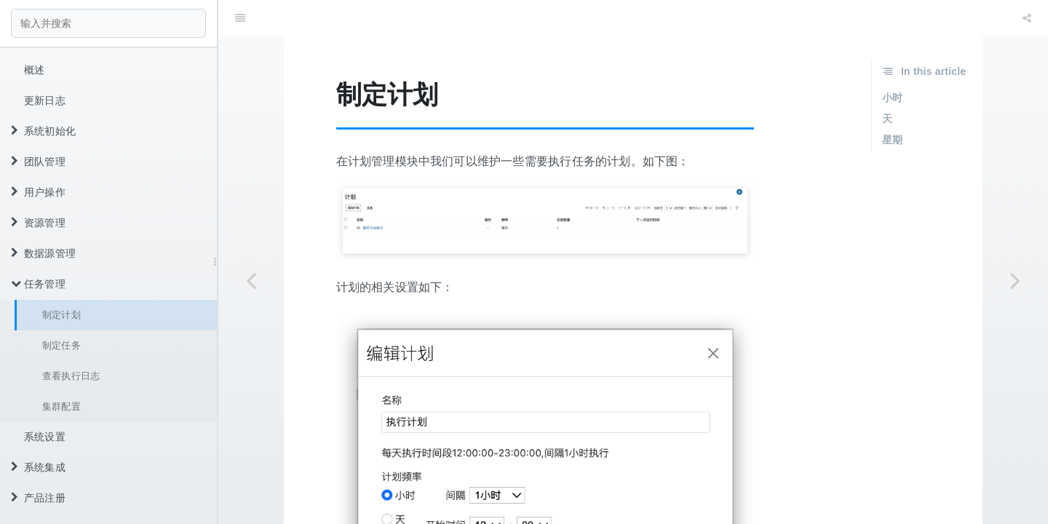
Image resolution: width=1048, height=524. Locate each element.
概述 (34, 70)
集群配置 (61, 406)
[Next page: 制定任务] (1015, 280)
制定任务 (61, 345)
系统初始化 (43, 131)
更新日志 (45, 100)
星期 (892, 103)
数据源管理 (43, 253)
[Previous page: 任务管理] (251, 280)
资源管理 (38, 223)
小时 (892, 61)
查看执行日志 (71, 375)
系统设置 (45, 436)
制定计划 (61, 314)
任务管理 (38, 284)
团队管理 (38, 161)
